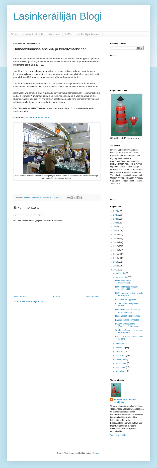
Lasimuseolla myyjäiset (125, 299)
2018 (115, 242)
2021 (115, 230)
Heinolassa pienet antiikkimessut (123, 281)
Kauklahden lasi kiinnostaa (127, 320)
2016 (115, 250)
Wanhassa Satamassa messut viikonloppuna (128, 331)
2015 (115, 254)
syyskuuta (120, 348)
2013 (115, 262)
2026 (115, 211)
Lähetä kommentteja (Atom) (31, 301)
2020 (115, 234)
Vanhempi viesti (92, 296)
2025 (115, 215)
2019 (115, 238)
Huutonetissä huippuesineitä (127, 316)
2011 (115, 270)
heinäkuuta (121, 355)
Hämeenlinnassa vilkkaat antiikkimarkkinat (126, 288)
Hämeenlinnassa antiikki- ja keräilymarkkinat (127, 310)
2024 (115, 219)
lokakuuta (120, 344)
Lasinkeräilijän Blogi (57, 16)
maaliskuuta (121, 363)
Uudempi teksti (20, 296)
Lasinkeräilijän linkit (33, 34)
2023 (115, 223)
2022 (115, 226)
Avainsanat (54, 34)
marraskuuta (121, 277)
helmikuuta (121, 367)
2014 (115, 258)
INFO (68, 34)
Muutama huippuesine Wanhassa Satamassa (126, 325)
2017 (115, 246)
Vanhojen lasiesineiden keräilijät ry (125, 401)
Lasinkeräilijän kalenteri (88, 34)
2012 (115, 266)
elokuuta (120, 351)
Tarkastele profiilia (118, 435)
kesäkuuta (120, 359)
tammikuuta (121, 371)
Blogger (96, 453)
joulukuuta (120, 273)
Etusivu (14, 34)
